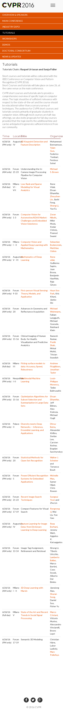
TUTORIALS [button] (8, 32)
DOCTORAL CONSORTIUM (16, 50)
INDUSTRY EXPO (11, 26)
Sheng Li (54, 205)
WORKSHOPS (9, 38)
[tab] (31, 15)
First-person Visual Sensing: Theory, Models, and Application (34, 293)
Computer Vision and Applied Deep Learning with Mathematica (34, 245)
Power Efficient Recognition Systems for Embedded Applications (34, 478)
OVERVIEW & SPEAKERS (15, 14)
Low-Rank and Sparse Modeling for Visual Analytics (31, 187)
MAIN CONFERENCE (12, 21)
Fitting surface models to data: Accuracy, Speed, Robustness (33, 366)
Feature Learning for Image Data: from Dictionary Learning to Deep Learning (34, 526)
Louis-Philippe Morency (54, 381)
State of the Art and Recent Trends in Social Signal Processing (34, 615)
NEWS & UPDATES (11, 56)
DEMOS (6, 44)
